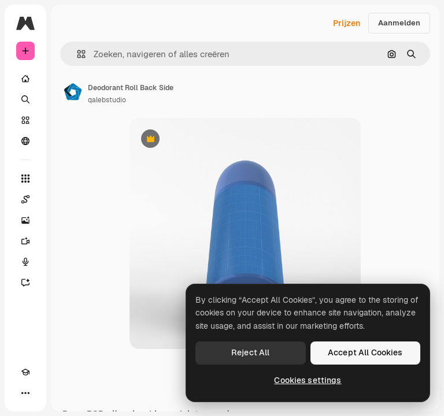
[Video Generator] (25, 241)
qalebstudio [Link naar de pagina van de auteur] (107, 100)
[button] (76, 54)
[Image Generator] (25, 220)
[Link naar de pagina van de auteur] (72, 92)
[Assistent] (25, 282)
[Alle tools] (25, 178)
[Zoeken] (25, 99)
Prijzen (346, 23)
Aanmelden (399, 23)
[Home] (25, 78)
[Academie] (25, 372)
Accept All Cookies (365, 352)
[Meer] (25, 393)
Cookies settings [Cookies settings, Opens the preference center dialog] (307, 380)
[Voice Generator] (25, 261)
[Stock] (25, 120)
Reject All (250, 352)
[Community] (25, 141)
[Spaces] (25, 199)
